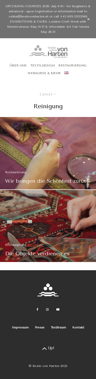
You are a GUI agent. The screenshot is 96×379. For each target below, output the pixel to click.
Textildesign (42, 65)
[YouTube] (57, 309)
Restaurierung (72, 65)
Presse (40, 327)
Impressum (20, 327)
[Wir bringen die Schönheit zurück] (48, 153)
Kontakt (78, 327)
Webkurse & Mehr (44, 73)
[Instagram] (47, 309)
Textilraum (58, 327)
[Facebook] (37, 309)
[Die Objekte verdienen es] (48, 228)
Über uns (18, 65)
